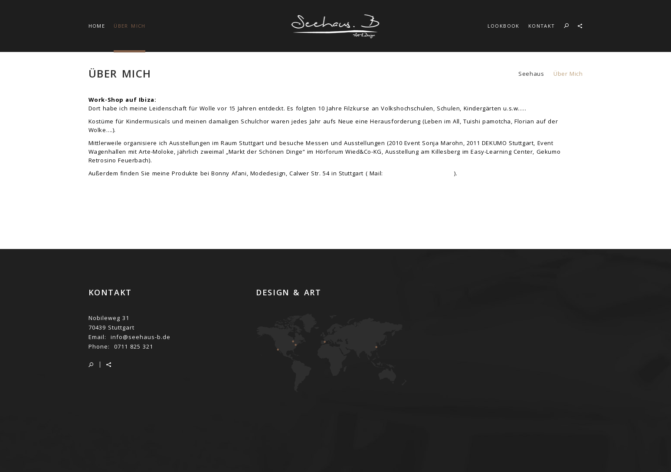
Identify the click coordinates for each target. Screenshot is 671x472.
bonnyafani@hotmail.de (420, 173)
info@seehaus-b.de (140, 337)
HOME (96, 26)
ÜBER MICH (130, 26)
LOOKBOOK (504, 26)
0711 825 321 (133, 346)
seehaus (531, 74)
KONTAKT (541, 26)
